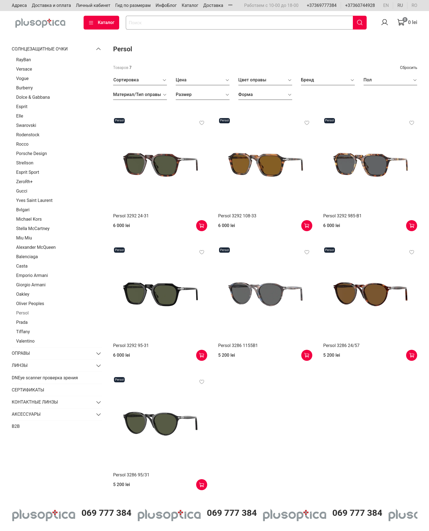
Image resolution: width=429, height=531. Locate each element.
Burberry (24, 87)
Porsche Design (31, 153)
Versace (24, 69)
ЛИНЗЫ (20, 365)
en (386, 5)
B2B (16, 426)
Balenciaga (27, 256)
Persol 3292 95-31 (131, 345)
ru (400, 5)
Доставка (213, 5)
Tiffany (23, 331)
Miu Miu (24, 238)
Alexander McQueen (36, 247)
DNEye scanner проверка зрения (45, 377)
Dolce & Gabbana (33, 97)
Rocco (22, 144)
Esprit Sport (27, 172)
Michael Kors (29, 219)
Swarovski (26, 125)
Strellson (25, 163)
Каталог (190, 5)
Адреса (19, 5)
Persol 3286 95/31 (131, 474)
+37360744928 (360, 5)
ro (414, 5)
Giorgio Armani (31, 284)
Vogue (22, 78)
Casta (22, 266)
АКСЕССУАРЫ (26, 414)
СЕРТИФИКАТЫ (28, 390)
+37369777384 (322, 5)
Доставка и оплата (51, 5)
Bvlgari (23, 209)
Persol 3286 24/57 (341, 345)
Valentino (25, 341)
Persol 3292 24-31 (131, 215)
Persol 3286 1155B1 (238, 345)
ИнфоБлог (166, 5)
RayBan (23, 59)
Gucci (21, 191)
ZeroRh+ (24, 181)
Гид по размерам (133, 5)
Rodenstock (27, 134)
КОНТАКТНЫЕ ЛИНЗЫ (35, 402)
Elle (19, 116)
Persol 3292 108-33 (237, 215)
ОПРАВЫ (21, 353)
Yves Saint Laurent (34, 200)
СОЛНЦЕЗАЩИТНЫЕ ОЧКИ (40, 49)
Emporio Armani (32, 275)
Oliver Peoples (30, 303)
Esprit (22, 106)
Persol (22, 313)
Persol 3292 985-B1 (342, 215)
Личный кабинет (93, 5)
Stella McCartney (33, 228)
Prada (22, 322)
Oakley (23, 294)
